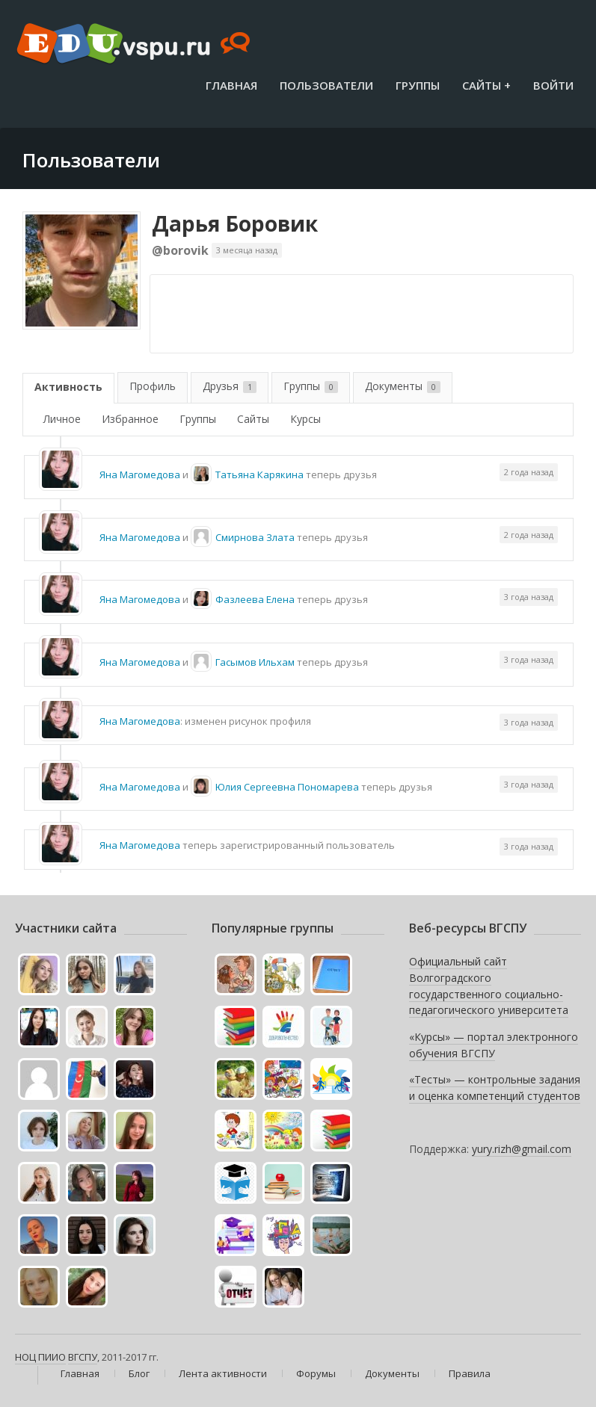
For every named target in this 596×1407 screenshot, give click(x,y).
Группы (418, 85)
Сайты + (486, 85)
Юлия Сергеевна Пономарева (287, 787)
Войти (553, 85)
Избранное (130, 419)
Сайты (253, 419)
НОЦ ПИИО (40, 1357)
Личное (62, 419)
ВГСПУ (82, 1357)
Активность (68, 387)
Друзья (229, 386)
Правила (470, 1373)
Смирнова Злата (255, 537)
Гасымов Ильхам (255, 662)
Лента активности (223, 1373)
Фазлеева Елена (255, 599)
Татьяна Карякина (259, 474)
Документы (402, 386)
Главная (231, 85)
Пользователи (326, 85)
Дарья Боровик (235, 223)
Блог (139, 1373)
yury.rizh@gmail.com (521, 1149)
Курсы (305, 419)
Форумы (316, 1373)
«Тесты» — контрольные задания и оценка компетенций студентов (494, 1087)
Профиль (152, 386)
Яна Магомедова (139, 474)
